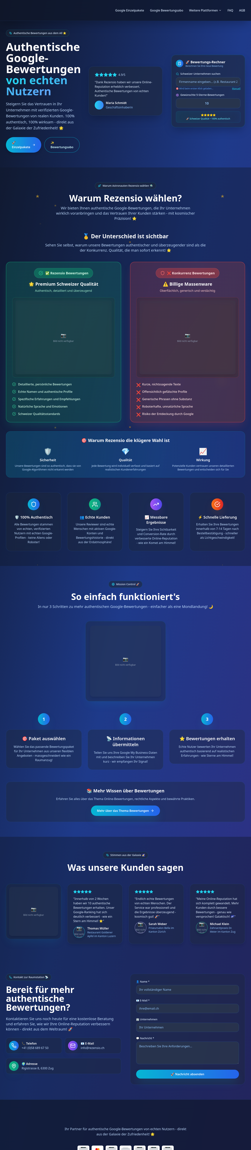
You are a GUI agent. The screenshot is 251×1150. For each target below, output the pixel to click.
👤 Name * (143, 945)
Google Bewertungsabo (166, 10)
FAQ (230, 10)
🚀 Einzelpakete (23, 145)
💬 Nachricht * (145, 1002)
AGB (242, 10)
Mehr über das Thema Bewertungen (125, 774)
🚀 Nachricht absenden (187, 1038)
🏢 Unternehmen (146, 983)
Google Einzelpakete (129, 10)
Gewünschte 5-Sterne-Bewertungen (200, 95)
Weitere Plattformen (205, 10)
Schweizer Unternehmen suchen (198, 73)
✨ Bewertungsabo (61, 145)
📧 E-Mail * (143, 964)
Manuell (236, 88)
